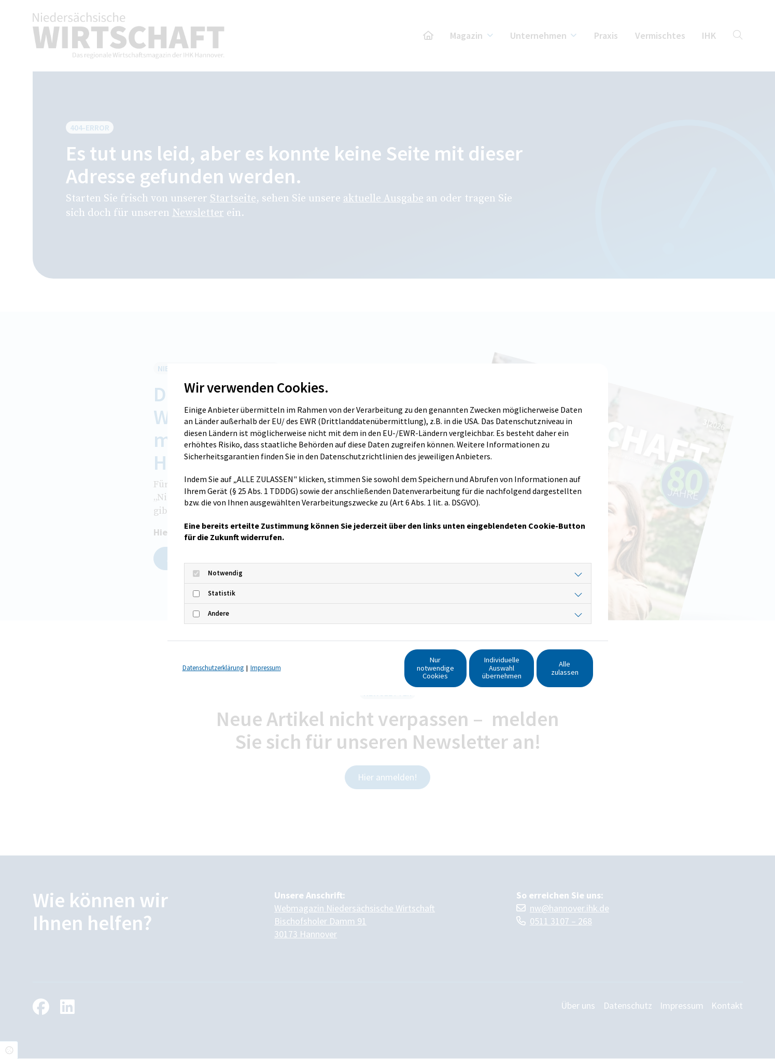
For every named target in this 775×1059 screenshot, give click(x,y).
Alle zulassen (545, 672)
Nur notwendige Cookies (348, 672)
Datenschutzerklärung (213, 653)
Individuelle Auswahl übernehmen (446, 672)
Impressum (265, 653)
